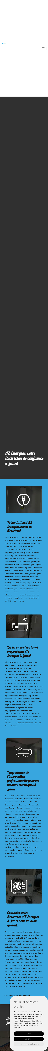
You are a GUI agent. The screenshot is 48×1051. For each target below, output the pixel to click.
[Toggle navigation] (43, 48)
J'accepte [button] (28, 1034)
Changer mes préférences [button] (29, 1044)
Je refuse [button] (28, 1039)
